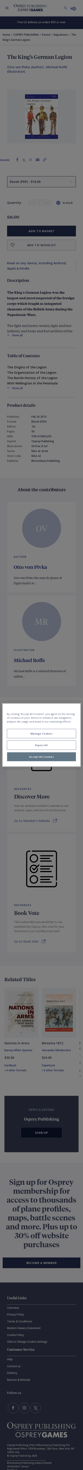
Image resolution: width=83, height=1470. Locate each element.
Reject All (41, 745)
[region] (41, 735)
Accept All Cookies (41, 756)
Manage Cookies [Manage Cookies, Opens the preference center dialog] (42, 733)
